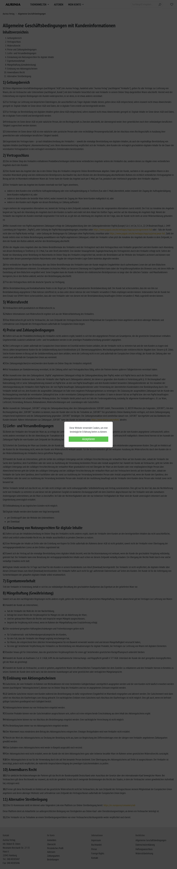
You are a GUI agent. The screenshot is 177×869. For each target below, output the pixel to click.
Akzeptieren (88, 439)
